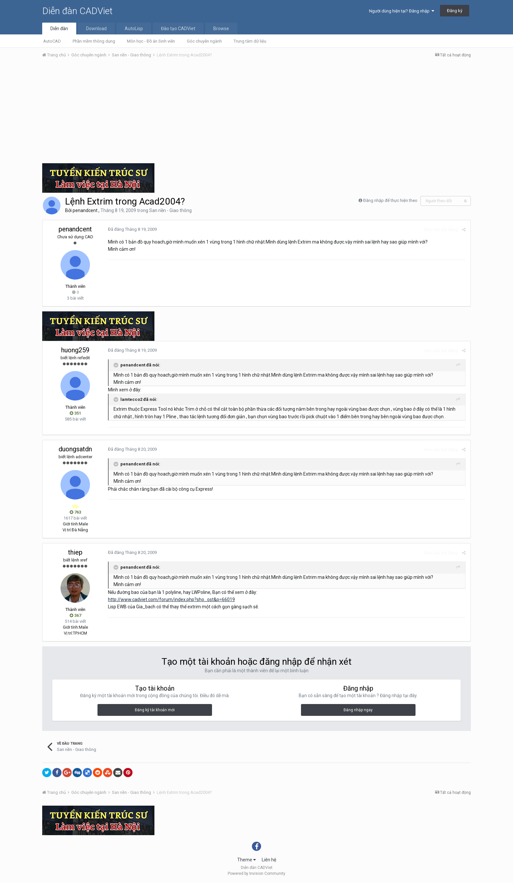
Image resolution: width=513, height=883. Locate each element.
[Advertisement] (256, 112)
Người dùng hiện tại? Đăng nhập (401, 11)
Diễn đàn (59, 28)
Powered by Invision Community (256, 873)
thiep (75, 552)
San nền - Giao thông (170, 210)
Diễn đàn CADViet (77, 11)
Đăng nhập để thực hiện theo (390, 200)
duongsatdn (75, 449)
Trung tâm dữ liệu (250, 41)
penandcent (85, 210)
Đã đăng (132, 229)
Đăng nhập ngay (358, 710)
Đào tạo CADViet (178, 28)
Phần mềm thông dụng (94, 41)
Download (96, 28)
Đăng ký (454, 10)
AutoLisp (134, 28)
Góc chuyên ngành (204, 41)
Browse (221, 28)
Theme (246, 859)
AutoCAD (52, 41)
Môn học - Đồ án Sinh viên (151, 41)
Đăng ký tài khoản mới (155, 710)
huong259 (75, 350)
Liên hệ (269, 859)
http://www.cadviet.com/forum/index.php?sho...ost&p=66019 (171, 599)
